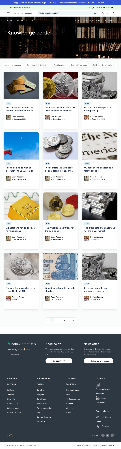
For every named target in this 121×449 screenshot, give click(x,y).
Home (10, 20)
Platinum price (12, 403)
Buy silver (40, 390)
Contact (69, 412)
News (32, 20)
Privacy (96, 445)
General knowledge (79, 65)
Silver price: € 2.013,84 (106, 21)
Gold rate (10, 394)
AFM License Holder (103, 419)
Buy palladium (42, 403)
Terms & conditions (84, 445)
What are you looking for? (67, 13)
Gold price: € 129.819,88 (85, 21)
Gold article (107, 65)
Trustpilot (102, 426)
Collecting (44, 65)
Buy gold (40, 394)
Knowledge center (22, 20)
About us (69, 408)
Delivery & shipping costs (74, 392)
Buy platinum (42, 399)
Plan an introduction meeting (44, 410)
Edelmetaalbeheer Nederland (103, 389)
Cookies (104, 445)
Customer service (73, 399)
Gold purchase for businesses (44, 419)
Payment (69, 403)
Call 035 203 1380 (59, 361)
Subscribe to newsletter (98, 361)
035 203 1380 (109, 7)
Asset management (13, 65)
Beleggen (31, 65)
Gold (95, 65)
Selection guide (13, 408)
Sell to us (10, 390)
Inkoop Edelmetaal (101, 400)
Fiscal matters (60, 65)
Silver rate (11, 399)
